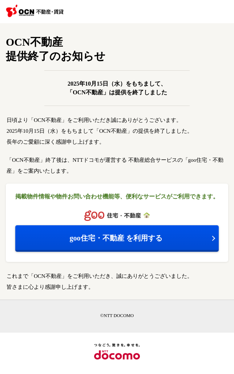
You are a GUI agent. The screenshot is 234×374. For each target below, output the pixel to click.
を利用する (116, 238)
